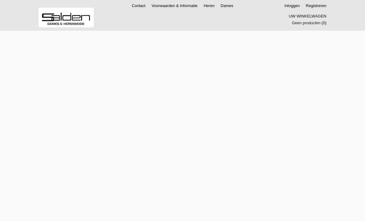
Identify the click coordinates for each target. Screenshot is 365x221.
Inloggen (292, 5)
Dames (227, 5)
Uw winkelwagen (307, 16)
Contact (138, 5)
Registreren (316, 5)
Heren (209, 5)
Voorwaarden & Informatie (175, 5)
